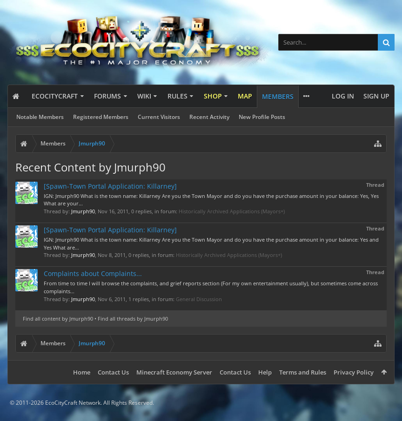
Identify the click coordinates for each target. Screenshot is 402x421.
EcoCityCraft (55, 96)
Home (81, 372)
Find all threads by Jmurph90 (133, 318)
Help (265, 372)
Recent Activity (209, 117)
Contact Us (113, 372)
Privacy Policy (354, 372)
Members (278, 96)
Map (245, 96)
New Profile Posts (262, 117)
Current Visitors (159, 117)
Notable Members (40, 117)
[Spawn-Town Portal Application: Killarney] (110, 186)
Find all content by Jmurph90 (58, 318)
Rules (178, 96)
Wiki (144, 96)
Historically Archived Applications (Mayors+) (232, 211)
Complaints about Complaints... (93, 273)
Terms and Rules (302, 372)
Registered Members (100, 117)
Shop (213, 96)
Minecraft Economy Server (174, 372)
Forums (107, 96)
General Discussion (199, 299)
